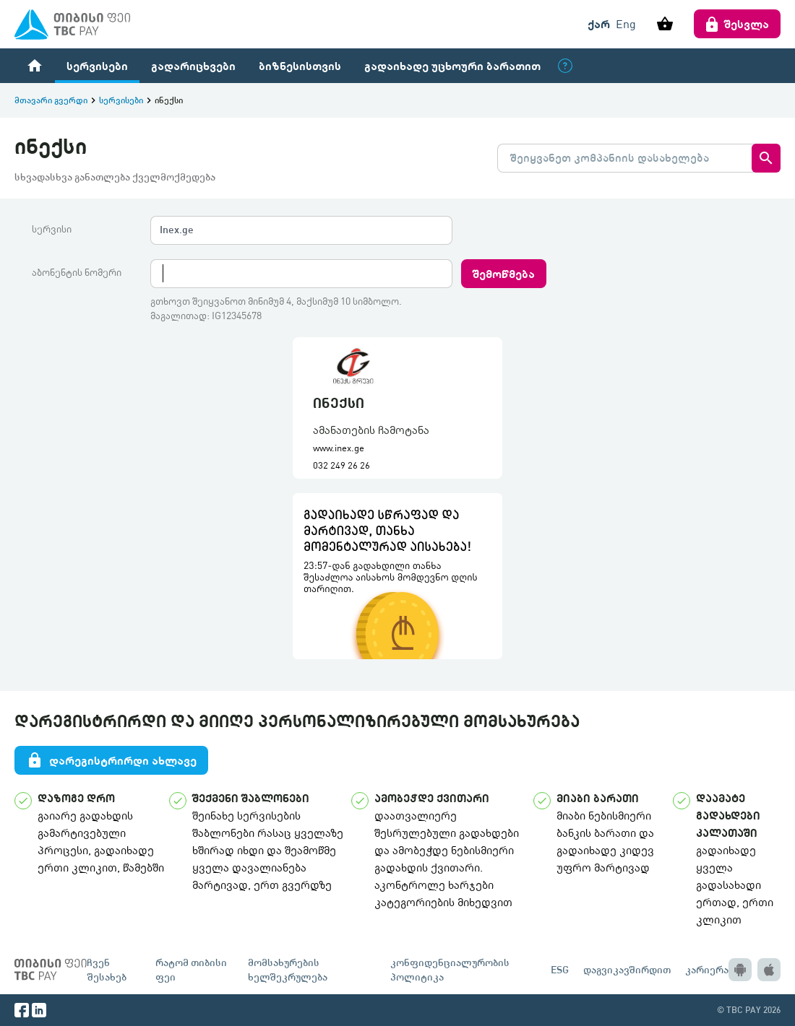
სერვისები (97, 65)
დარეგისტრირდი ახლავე (111, 760)
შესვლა (737, 24)
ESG (560, 969)
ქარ (599, 23)
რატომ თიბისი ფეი (191, 969)
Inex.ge (177, 229)
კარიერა (707, 969)
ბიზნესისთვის (300, 65)
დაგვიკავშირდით (627, 969)
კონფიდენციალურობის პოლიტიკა (450, 969)
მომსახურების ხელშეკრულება (287, 969)
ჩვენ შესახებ (106, 969)
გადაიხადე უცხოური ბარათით (452, 65)
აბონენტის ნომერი (76, 272)
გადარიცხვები (193, 65)
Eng (626, 24)
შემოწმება (504, 273)
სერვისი (52, 228)
